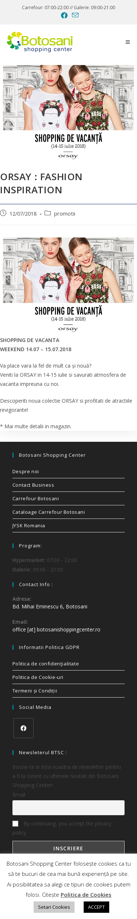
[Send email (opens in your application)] (74, 15)
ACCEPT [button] (96, 907)
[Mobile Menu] (128, 42)
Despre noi (25, 471)
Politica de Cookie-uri (38, 677)
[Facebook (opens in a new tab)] (64, 15)
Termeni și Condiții (34, 690)
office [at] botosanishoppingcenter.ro (56, 629)
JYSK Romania (28, 525)
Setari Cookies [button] (54, 907)
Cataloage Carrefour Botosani (48, 512)
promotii (64, 213)
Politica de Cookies (86, 894)
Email (18, 794)
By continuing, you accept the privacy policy (61, 828)
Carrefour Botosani (35, 498)
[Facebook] (24, 728)
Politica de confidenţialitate (45, 663)
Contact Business (33, 485)
